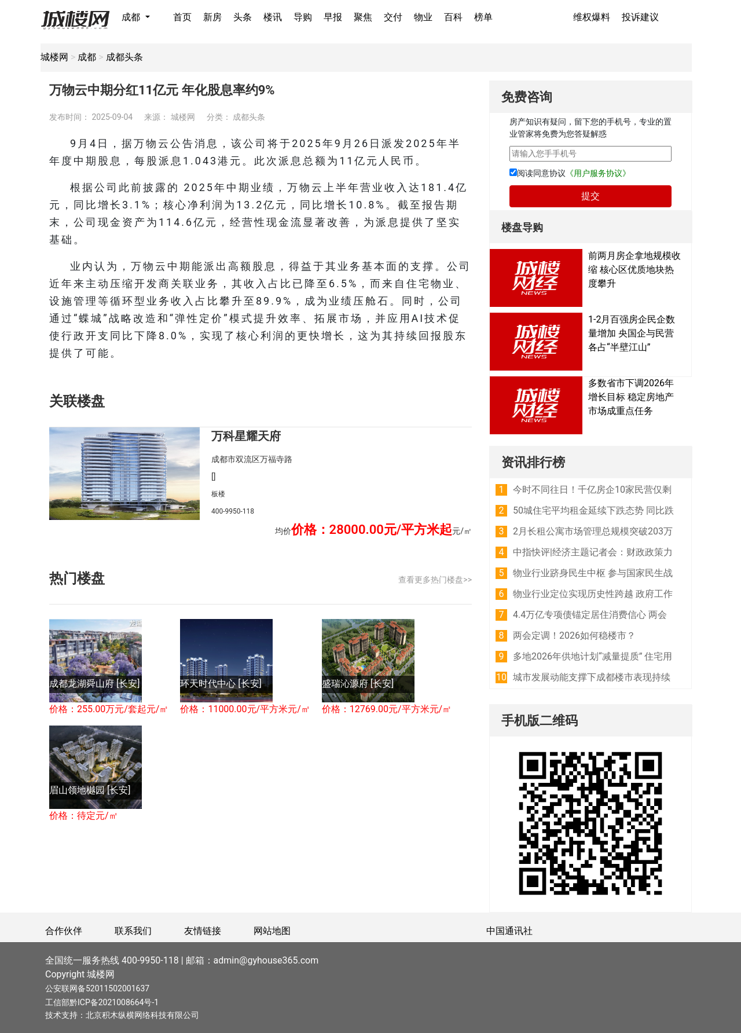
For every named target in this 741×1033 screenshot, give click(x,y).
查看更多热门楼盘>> (435, 579)
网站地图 (272, 930)
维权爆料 (591, 17)
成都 (132, 17)
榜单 (483, 17)
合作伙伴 (63, 930)
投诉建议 (640, 17)
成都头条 (124, 57)
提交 (590, 196)
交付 (393, 17)
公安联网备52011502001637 (97, 988)
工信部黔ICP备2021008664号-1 (102, 1002)
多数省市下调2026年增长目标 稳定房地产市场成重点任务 (631, 397)
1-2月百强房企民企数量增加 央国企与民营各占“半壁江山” (631, 333)
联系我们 (133, 930)
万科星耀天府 (246, 436)
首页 (182, 17)
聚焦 (363, 17)
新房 (212, 17)
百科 (453, 17)
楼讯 (272, 17)
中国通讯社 (509, 930)
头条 (242, 17)
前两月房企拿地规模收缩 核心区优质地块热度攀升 (634, 269)
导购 (303, 17)
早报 (333, 17)
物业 (423, 17)
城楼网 (54, 57)
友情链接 (202, 930)
